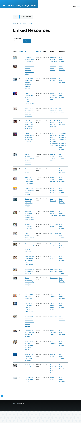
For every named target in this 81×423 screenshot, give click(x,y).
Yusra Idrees (53, 61)
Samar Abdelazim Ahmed (53, 190)
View (16, 16)
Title (26, 51)
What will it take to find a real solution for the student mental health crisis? (29, 124)
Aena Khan (53, 245)
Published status (17, 38)
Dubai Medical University (26, 23)
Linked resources (26, 16)
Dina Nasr (53, 66)
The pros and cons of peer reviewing (28, 170)
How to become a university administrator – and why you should (29, 345)
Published (21, 51)
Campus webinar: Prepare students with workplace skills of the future (29, 137)
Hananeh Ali (53, 271)
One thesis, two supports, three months (29, 379)
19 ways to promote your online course (28, 226)
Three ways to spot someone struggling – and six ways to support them (29, 112)
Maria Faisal (53, 126)
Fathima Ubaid (54, 181)
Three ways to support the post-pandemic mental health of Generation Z (29, 247)
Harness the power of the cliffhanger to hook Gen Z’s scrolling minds (29, 307)
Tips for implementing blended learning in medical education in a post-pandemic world (29, 283)
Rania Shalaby (54, 278)
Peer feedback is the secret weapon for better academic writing (29, 70)
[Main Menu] (76, 6)
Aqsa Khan (53, 110)
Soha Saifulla (53, 112)
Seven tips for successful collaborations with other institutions (28, 203)
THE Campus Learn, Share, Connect (19, 5)
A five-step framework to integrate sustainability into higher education (29, 215)
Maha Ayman (53, 269)
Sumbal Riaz (53, 108)
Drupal (20, 403)
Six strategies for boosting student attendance (29, 271)
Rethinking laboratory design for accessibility (29, 59)
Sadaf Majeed (54, 120)
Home (14, 23)
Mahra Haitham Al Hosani (53, 366)
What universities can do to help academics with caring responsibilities (29, 260)
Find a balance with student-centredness (29, 296)
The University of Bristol (62, 143)
